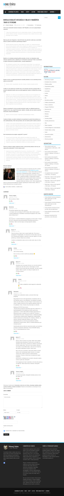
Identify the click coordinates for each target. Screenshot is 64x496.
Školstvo (47, 113)
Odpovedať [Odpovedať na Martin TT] (13, 244)
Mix (45, 97)
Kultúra (46, 93)
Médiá (46, 95)
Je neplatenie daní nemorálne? (52, 173)
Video (46, 132)
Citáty (27, 12)
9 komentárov (30, 25)
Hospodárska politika (49, 86)
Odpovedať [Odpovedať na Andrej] (16, 258)
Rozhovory (38, 25)
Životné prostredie (49, 139)
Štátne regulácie (48, 125)
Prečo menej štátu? (42, 12)
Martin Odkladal (9, 25)
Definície (52, 12)
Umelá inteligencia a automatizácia (52, 127)
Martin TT (13, 229)
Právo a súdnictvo (49, 104)
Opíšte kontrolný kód (8, 425)
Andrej (15, 248)
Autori (33, 12)
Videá (22, 12)
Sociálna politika (48, 118)
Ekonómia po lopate (13, 12)
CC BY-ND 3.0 (47, 492)
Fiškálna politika (48, 84)
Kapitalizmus (47, 88)
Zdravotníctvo (48, 136)
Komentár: (5, 394)
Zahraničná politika (49, 134)
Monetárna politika (49, 100)
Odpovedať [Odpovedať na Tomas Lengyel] (11, 203)
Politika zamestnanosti (50, 102)
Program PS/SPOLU (49, 107)
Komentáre (47, 91)
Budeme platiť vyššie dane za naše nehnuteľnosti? (53, 199)
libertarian (11, 207)
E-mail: (18, 410)
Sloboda (46, 116)
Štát (46, 123)
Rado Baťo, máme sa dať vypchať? (52, 176)
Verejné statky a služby (50, 129)
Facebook (4, 463)
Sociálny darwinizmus (49, 120)
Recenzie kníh (48, 109)
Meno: (4, 410)
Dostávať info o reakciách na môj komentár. (15, 430)
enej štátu (9, 4)
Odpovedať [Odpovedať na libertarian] (11, 226)
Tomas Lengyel (12, 195)
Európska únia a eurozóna (50, 81)
